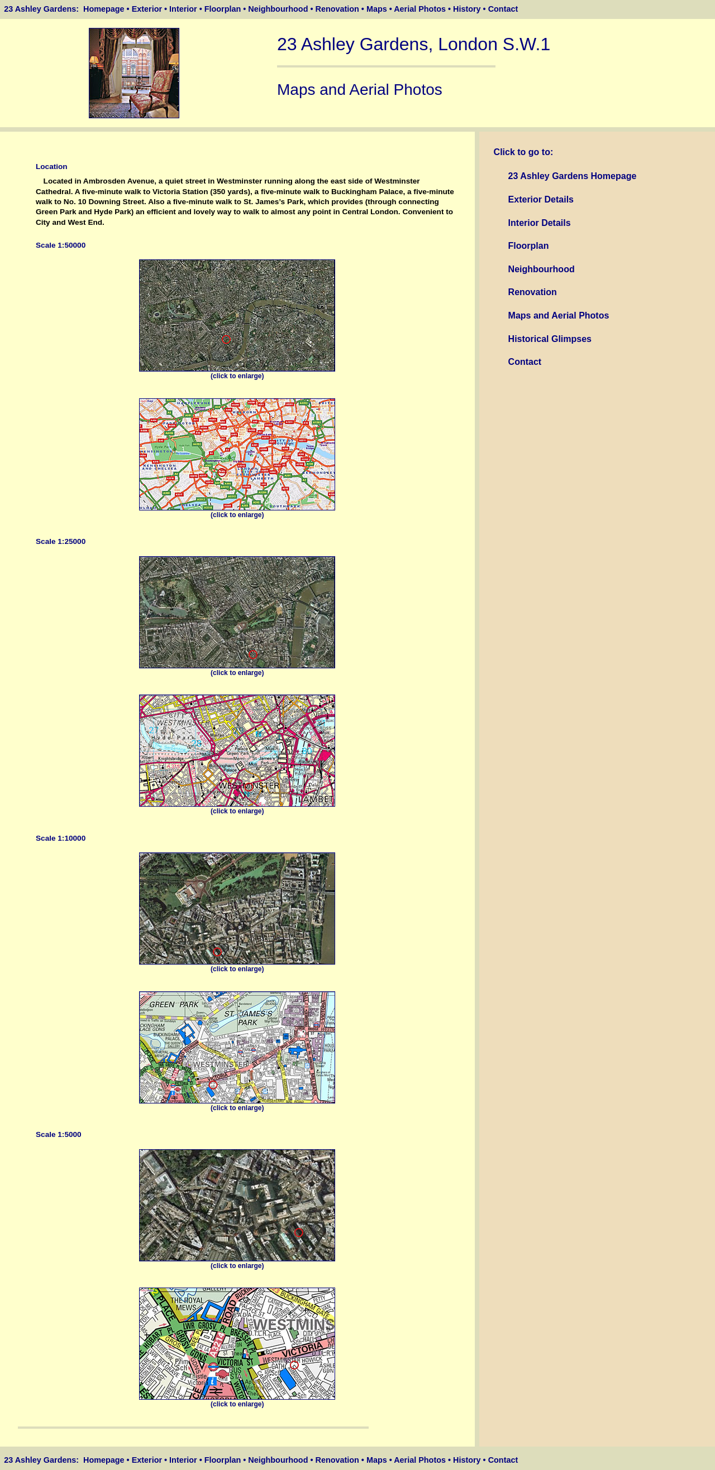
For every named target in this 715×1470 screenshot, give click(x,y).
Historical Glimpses (550, 339)
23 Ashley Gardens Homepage (572, 176)
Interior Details (539, 223)
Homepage (104, 8)
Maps (376, 8)
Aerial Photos (420, 8)
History (467, 8)
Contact (503, 8)
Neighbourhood (278, 8)
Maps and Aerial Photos (558, 315)
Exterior (147, 8)
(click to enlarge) (237, 372)
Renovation (337, 8)
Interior (183, 8)
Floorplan (222, 8)
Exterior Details (541, 199)
